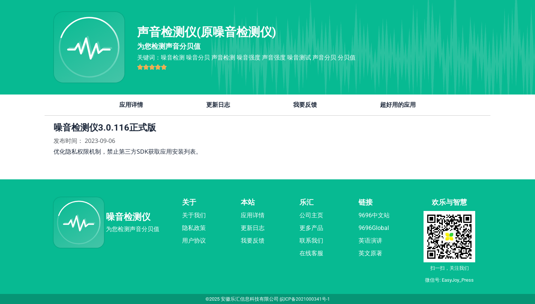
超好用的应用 (398, 104)
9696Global (374, 227)
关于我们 (194, 215)
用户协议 (194, 240)
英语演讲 (370, 240)
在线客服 (311, 253)
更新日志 (218, 104)
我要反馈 (305, 104)
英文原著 (370, 253)
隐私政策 (194, 227)
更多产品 (311, 227)
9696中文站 (374, 215)
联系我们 (311, 240)
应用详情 (131, 104)
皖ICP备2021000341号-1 (305, 299)
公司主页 (311, 215)
